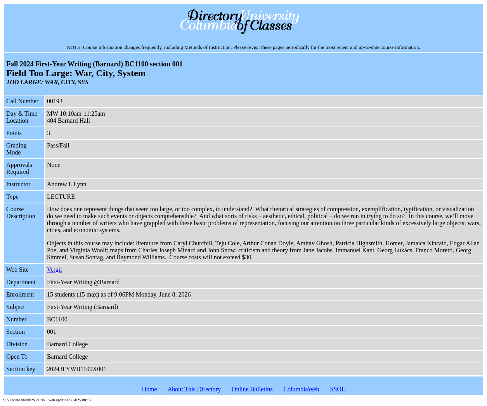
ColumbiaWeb (301, 389)
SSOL (337, 389)
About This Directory (194, 389)
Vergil (54, 269)
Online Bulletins (252, 389)
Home (149, 389)
